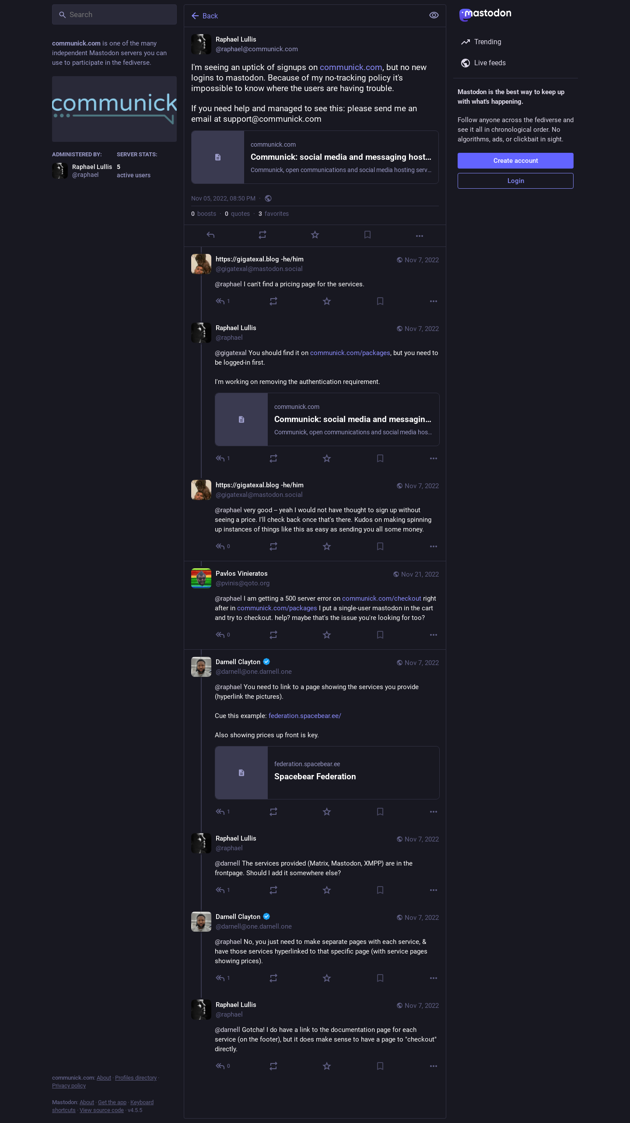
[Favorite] (315, 234)
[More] (419, 236)
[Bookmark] (367, 234)
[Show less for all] (434, 15)
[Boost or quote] (262, 234)
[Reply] (210, 234)
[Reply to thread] (223, 301)
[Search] (114, 14)
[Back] (303, 16)
